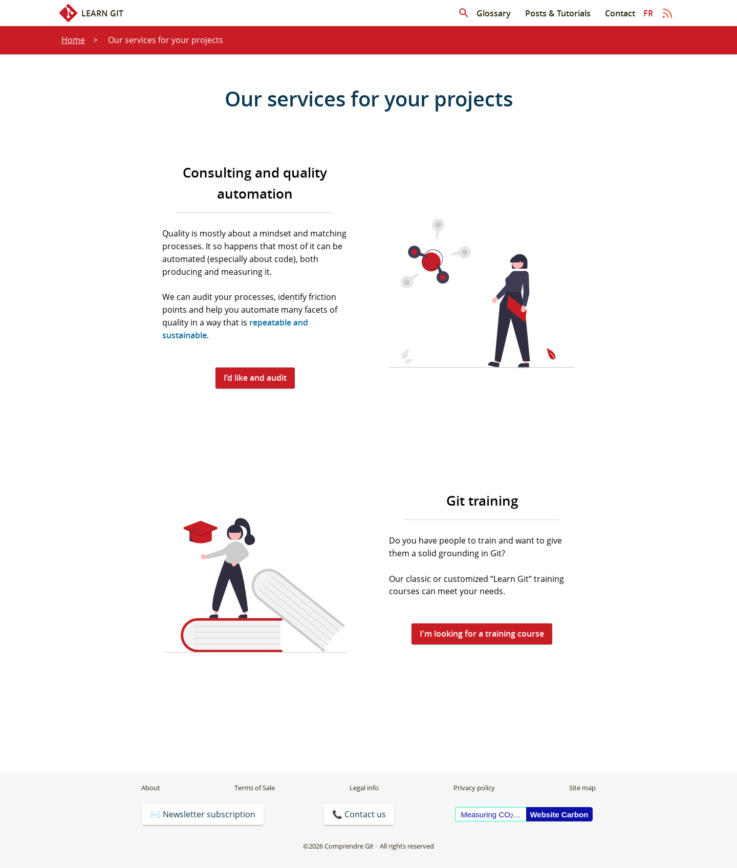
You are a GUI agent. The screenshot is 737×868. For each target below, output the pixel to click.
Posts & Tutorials (558, 13)
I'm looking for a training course (482, 633)
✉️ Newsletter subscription (202, 814)
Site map (582, 787)
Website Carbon (559, 814)
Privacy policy (474, 787)
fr (648, 13)
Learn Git (91, 13)
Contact (620, 13)
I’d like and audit (255, 377)
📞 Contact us (359, 814)
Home (73, 40)
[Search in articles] (463, 13)
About (150, 787)
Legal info (364, 787)
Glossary (493, 13)
